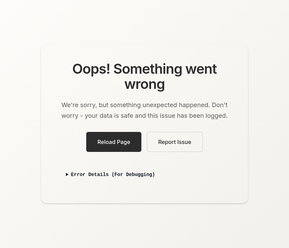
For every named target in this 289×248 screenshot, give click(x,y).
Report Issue (174, 141)
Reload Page (113, 141)
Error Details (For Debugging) (113, 175)
